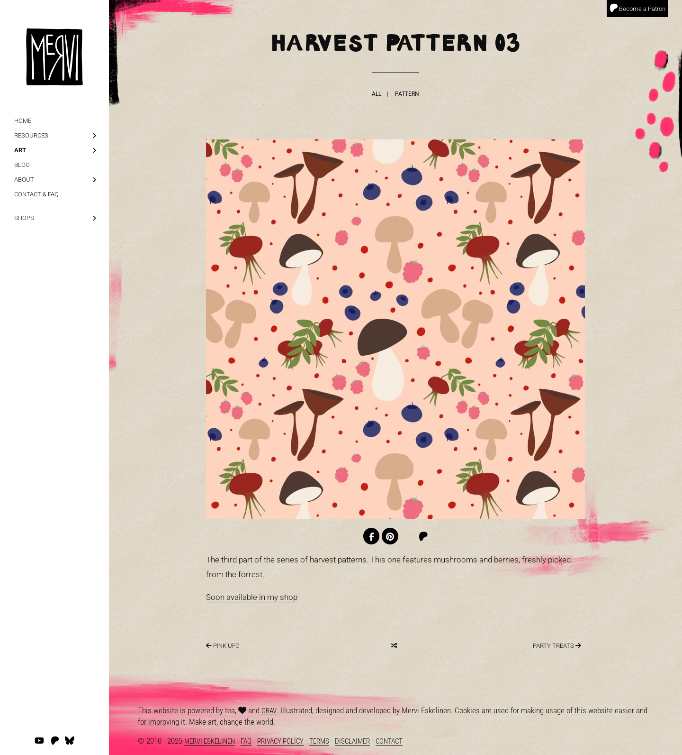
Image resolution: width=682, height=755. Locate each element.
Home (22, 120)
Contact (389, 741)
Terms (319, 741)
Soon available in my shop (251, 597)
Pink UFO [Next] (223, 645)
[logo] (54, 42)
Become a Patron (637, 8)
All (376, 93)
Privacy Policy (280, 741)
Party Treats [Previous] (557, 645)
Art (20, 150)
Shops (24, 217)
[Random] (394, 645)
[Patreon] (423, 536)
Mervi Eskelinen (209, 741)
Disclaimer (352, 741)
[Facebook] (371, 536)
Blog (22, 164)
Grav (269, 711)
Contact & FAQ (36, 194)
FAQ (246, 741)
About (24, 179)
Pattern (407, 93)
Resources (31, 135)
